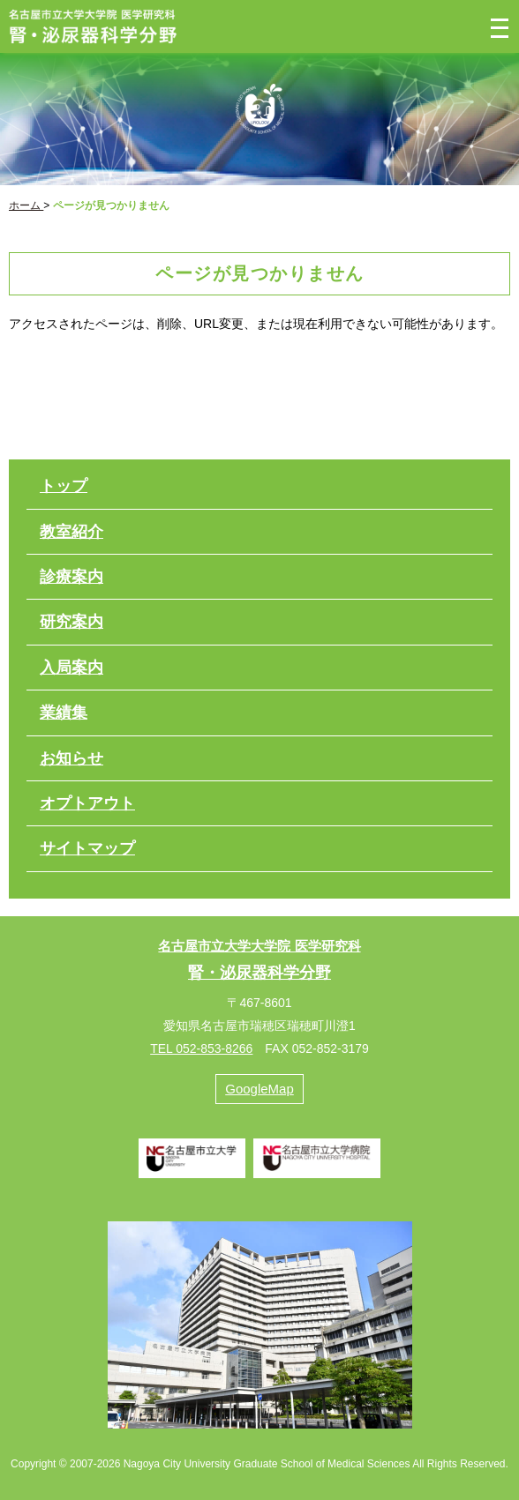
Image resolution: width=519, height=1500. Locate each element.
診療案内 (71, 577)
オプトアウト (87, 803)
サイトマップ (87, 848)
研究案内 (71, 622)
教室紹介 (71, 532)
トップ (63, 486)
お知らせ (71, 758)
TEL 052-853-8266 (201, 1048)
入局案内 (71, 667)
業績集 (63, 712)
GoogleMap (259, 1088)
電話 (420, 26)
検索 (459, 26)
